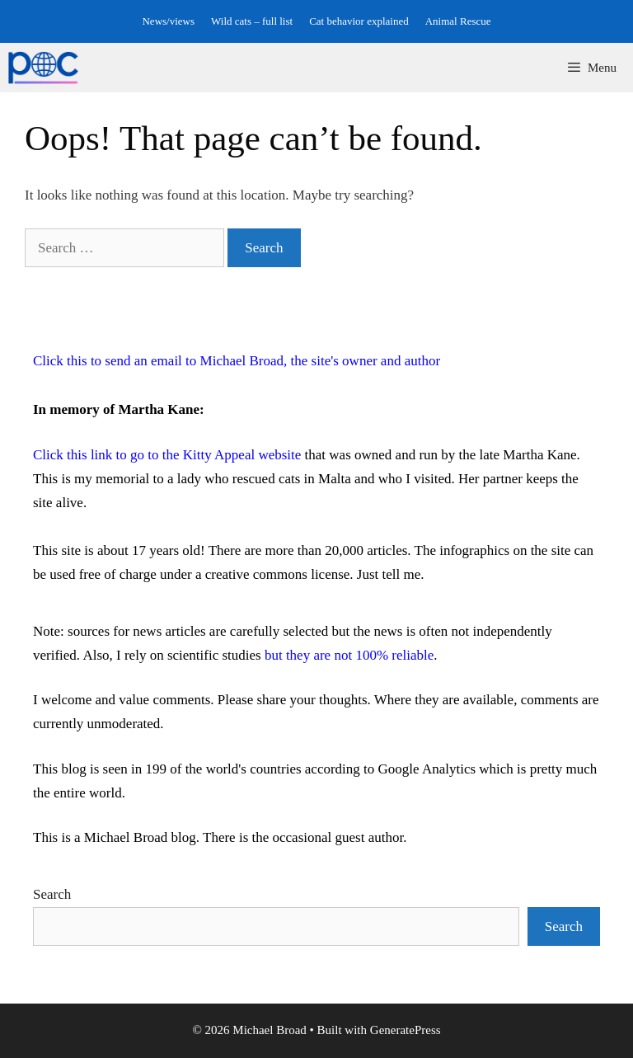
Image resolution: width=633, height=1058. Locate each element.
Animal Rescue (458, 21)
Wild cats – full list (252, 21)
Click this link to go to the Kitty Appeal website (167, 455)
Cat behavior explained (359, 21)
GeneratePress (405, 1030)
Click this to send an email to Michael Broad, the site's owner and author (236, 361)
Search (52, 894)
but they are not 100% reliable (349, 655)
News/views (168, 21)
